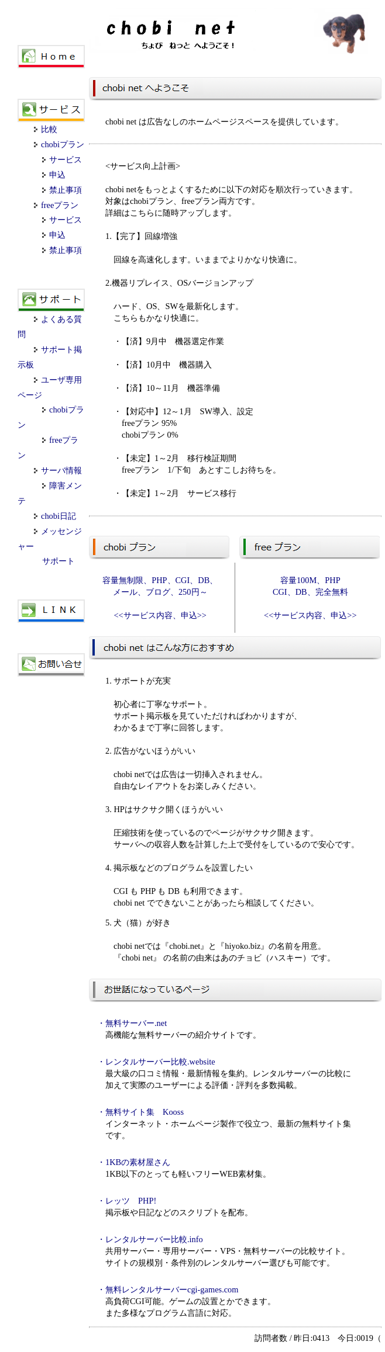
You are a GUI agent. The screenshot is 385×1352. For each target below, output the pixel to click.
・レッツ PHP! (126, 1200)
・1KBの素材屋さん (133, 1162)
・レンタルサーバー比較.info (150, 1239)
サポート (58, 561)
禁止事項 (62, 190)
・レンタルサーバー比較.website (156, 1061)
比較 (45, 129)
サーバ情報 (58, 470)
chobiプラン (59, 144)
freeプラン (56, 205)
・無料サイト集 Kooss (140, 1112)
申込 (54, 174)
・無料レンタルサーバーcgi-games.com (168, 1289)
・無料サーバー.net (132, 1023)
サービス (62, 159)
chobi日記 (55, 516)
